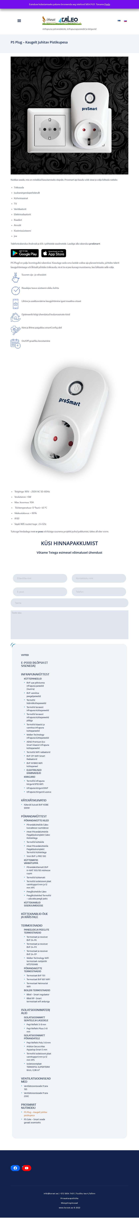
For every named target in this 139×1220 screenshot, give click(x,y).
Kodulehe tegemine (69, 1213)
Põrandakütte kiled (36, 822)
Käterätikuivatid (33, 802)
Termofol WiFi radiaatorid (38, 754)
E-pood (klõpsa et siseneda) (34, 666)
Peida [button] (107, 4)
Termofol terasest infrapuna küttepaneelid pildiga (38, 719)
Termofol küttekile (35, 844)
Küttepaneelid (33, 681)
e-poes (39, 531)
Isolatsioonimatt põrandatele (34, 1039)
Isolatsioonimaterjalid (35, 1014)
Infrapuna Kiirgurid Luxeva (39, 794)
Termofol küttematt (36, 880)
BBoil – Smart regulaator (38, 997)
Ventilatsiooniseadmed (36, 1082)
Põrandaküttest (34, 818)
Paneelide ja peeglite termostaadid (36, 933)
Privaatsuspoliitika (69, 1201)
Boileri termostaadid (37, 992)
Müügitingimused (69, 1205)
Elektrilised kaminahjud (34, 774)
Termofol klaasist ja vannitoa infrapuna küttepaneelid (36, 730)
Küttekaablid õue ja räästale (34, 918)
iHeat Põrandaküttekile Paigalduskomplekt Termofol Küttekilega (37, 851)
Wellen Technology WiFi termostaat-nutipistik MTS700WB (38, 963)
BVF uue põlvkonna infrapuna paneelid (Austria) (36, 688)
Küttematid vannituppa (31, 864)
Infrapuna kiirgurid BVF (37, 790)
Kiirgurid (29, 779)
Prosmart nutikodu (28, 1108)
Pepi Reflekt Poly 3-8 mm (39, 1045)
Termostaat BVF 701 (36, 977)
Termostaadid (31, 928)
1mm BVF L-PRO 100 (36, 858)
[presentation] (69, 567)
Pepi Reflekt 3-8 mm (36, 1027)
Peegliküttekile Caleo (36, 894)
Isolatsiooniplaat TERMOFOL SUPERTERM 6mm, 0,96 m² (38, 1069)
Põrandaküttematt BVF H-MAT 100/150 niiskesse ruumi (38, 872)
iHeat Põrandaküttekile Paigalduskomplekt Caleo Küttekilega (38, 837)
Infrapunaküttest (35, 676)
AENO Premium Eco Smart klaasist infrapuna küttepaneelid (38, 747)
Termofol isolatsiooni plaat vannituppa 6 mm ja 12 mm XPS (39, 886)
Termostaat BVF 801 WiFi (38, 981)
